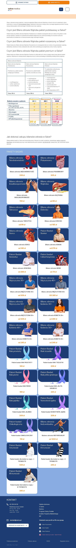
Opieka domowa (44, 504)
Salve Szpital (44, 528)
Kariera (41, 509)
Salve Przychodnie (45, 524)
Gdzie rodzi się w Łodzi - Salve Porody (50, 535)
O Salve (41, 506)
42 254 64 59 (46, 142)
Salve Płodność (44, 531)
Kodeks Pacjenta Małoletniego (48, 514)
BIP (40, 516)
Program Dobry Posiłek (46, 511)
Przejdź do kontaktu (18, 525)
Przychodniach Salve (24, 24)
